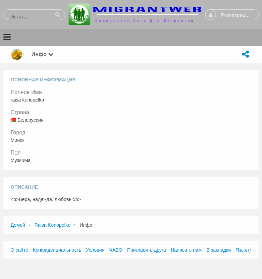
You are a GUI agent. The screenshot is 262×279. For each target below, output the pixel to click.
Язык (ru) (246, 250)
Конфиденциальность (57, 250)
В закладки (218, 250)
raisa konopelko (52, 225)
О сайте (19, 250)
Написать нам (186, 250)
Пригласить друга (146, 250)
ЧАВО (115, 250)
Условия (95, 250)
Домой (18, 225)
